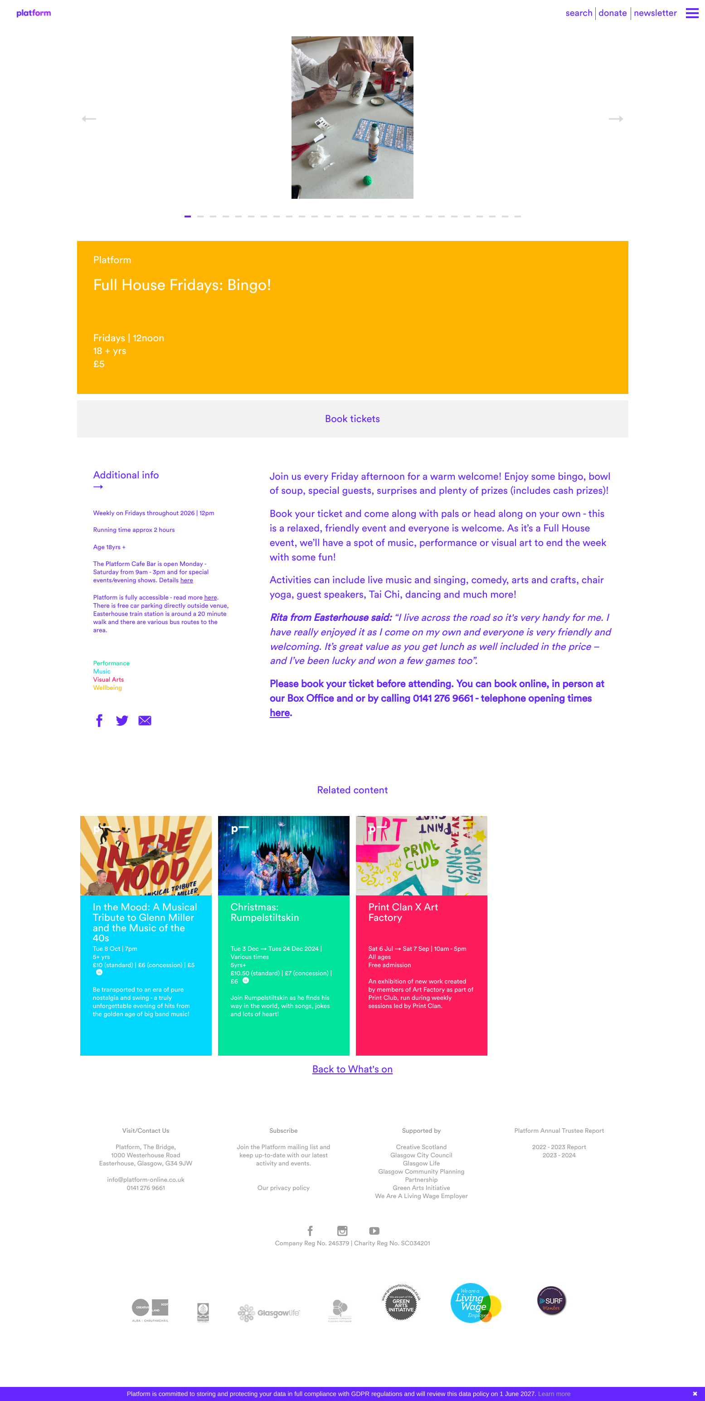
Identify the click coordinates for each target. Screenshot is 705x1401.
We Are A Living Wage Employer (421, 1196)
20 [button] (429, 216)
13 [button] (340, 216)
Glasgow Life (421, 1163)
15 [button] (365, 216)
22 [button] (454, 216)
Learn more (554, 1393)
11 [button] (314, 216)
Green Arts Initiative (421, 1188)
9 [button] (289, 216)
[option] (353, 117)
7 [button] (264, 216)
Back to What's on (352, 1068)
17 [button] (391, 216)
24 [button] (479, 216)
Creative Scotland (421, 1147)
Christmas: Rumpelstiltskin (265, 912)
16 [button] (378, 216)
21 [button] (441, 216)
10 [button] (302, 216)
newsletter (655, 13)
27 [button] (518, 216)
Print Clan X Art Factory (403, 912)
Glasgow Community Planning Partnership (421, 1175)
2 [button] (200, 216)
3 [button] (213, 216)
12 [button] (327, 216)
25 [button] (492, 216)
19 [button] (416, 216)
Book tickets (352, 419)
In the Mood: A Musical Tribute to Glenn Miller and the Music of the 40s (145, 922)
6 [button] (251, 216)
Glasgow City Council (421, 1155)
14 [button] (353, 216)
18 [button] (403, 216)
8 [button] (276, 216)
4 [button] (226, 216)
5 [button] (238, 216)
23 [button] (467, 216)
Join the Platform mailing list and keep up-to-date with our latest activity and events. (283, 1155)
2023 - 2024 (559, 1155)
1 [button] (188, 216)
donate (612, 13)
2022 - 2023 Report (559, 1147)
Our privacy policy (284, 1188)
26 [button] (505, 216)
